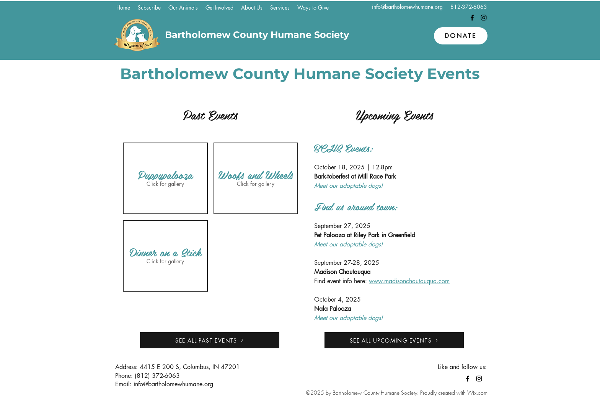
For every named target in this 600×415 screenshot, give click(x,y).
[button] (183, 7)
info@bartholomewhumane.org (407, 6)
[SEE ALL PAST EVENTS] (209, 340)
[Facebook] (472, 17)
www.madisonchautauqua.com (409, 281)
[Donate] (461, 35)
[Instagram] (484, 17)
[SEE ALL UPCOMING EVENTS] (394, 340)
